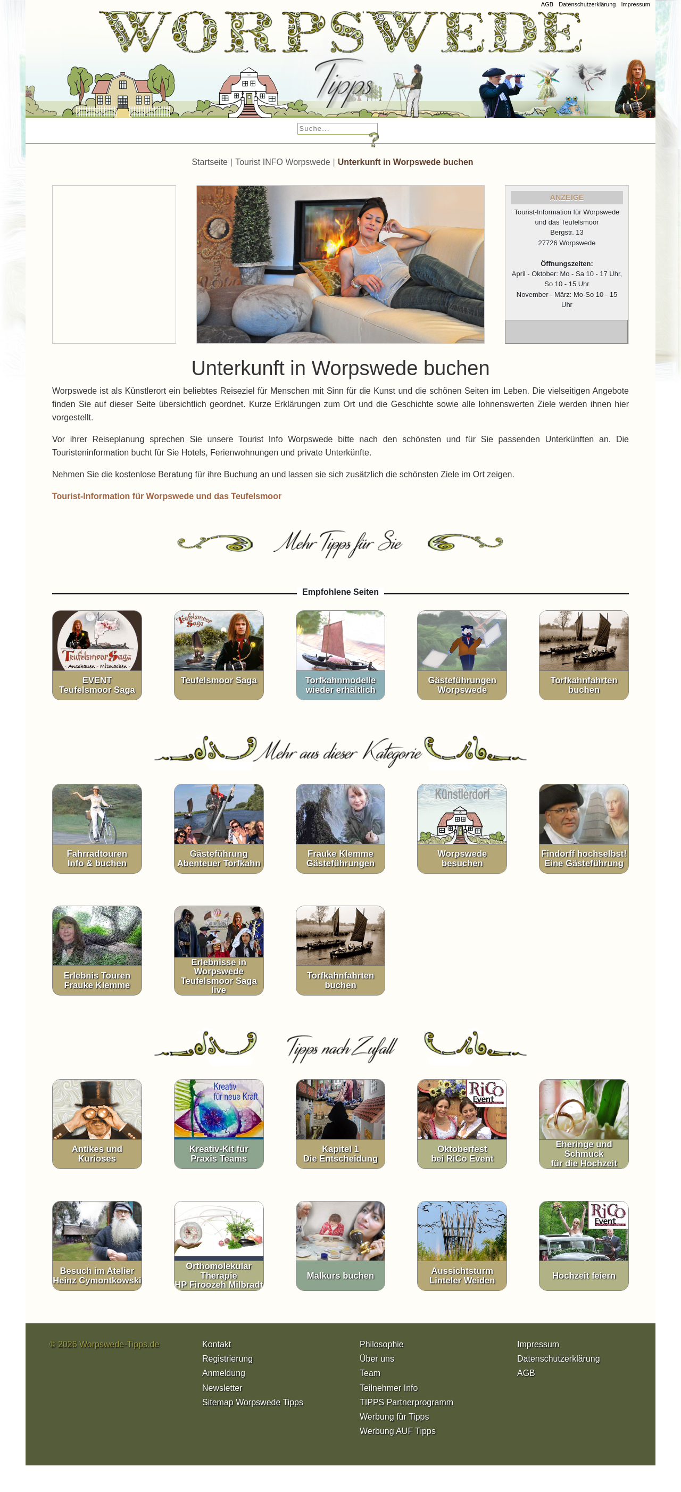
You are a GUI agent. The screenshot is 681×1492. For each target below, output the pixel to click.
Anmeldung (223, 1373)
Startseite (210, 162)
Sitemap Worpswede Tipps (252, 1402)
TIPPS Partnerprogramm (406, 1402)
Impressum (635, 4)
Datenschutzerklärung (587, 4)
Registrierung (227, 1358)
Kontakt (216, 1344)
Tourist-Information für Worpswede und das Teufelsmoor (166, 496)
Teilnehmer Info (389, 1387)
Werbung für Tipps (394, 1416)
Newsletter (222, 1387)
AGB (547, 4)
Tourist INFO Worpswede (282, 162)
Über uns (377, 1358)
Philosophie (382, 1344)
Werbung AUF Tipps (398, 1431)
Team (370, 1373)
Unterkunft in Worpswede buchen (406, 162)
